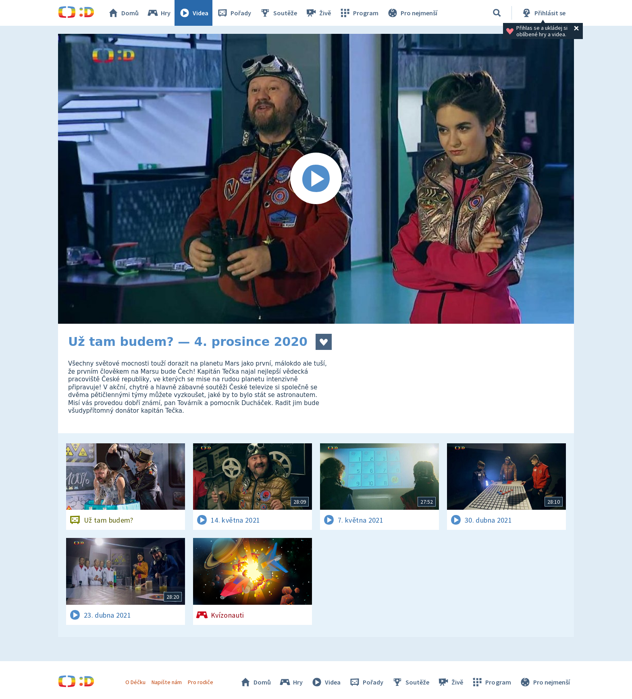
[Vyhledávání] (496, 13)
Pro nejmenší (412, 13)
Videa (193, 13)
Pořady (233, 13)
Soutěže (278, 13)
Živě (318, 13)
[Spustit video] (316, 179)
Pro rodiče (200, 682)
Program (358, 13)
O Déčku (135, 682)
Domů (123, 13)
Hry (158, 13)
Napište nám (166, 682)
